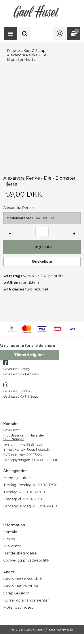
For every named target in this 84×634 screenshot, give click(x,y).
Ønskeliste (42, 261)
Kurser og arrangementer (26, 600)
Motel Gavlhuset (18, 607)
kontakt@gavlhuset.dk (32, 450)
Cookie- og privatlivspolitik (26, 560)
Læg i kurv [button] (42, 247)
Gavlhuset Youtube (20, 586)
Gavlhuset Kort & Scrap (21, 374)
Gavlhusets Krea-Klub (22, 579)
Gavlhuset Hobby (16, 369)
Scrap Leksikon (16, 593)
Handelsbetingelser (20, 553)
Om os (9, 539)
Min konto (12, 546)
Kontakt (10, 532)
